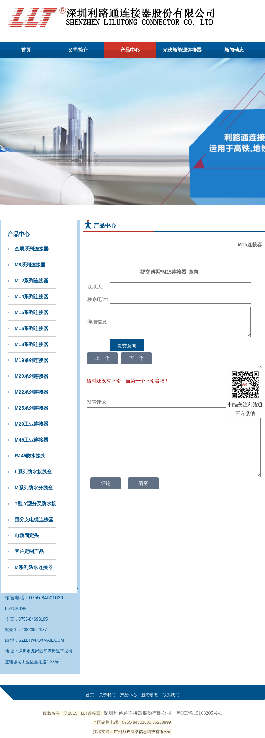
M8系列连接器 (30, 264)
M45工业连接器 (31, 440)
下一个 (136, 363)
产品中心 (130, 50)
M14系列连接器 (31, 296)
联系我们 (171, 695)
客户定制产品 (29, 551)
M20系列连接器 (31, 376)
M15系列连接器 (31, 312)
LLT (84, 713)
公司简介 (78, 50)
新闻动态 (234, 50)
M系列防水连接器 (34, 567)
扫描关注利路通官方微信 (245, 392)
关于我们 (107, 695)
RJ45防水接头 (30, 456)
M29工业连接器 (31, 424)
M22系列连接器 (31, 392)
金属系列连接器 (32, 248)
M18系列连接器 (31, 344)
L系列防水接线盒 (33, 471)
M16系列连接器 (31, 328)
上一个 (102, 363)
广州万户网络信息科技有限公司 (143, 731)
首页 (26, 50)
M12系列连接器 (31, 280)
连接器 (94, 713)
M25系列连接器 (31, 408)
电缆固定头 (27, 535)
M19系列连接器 (31, 360)
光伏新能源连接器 (182, 50)
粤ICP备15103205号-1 (199, 713)
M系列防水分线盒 (34, 487)
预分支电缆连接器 (34, 519)
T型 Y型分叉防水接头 (35, 506)
